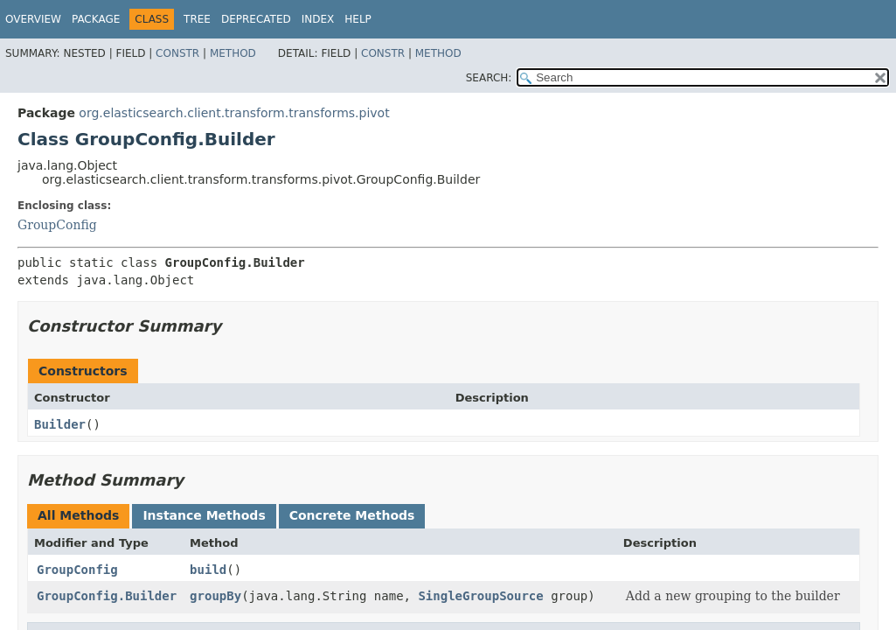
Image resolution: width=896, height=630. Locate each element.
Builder (60, 424)
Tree (197, 19)
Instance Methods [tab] (203, 515)
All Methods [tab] (78, 515)
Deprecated (256, 19)
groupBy (215, 596)
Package (96, 19)
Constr (177, 53)
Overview (33, 19)
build (208, 570)
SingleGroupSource (480, 596)
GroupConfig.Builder (107, 596)
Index (318, 19)
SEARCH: (489, 78)
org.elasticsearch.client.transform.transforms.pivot (234, 113)
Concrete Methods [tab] (352, 515)
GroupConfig (57, 225)
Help (358, 19)
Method (233, 53)
